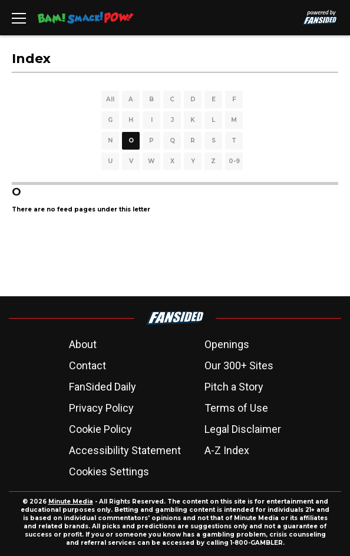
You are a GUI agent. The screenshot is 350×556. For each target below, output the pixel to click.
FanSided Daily (102, 386)
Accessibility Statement (125, 450)
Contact (87, 365)
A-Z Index (226, 450)
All (110, 99)
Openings (226, 344)
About (83, 344)
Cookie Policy (100, 429)
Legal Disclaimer (242, 429)
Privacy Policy (101, 408)
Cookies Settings (109, 471)
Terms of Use (236, 408)
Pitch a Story (233, 386)
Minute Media (70, 501)
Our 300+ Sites (238, 365)
